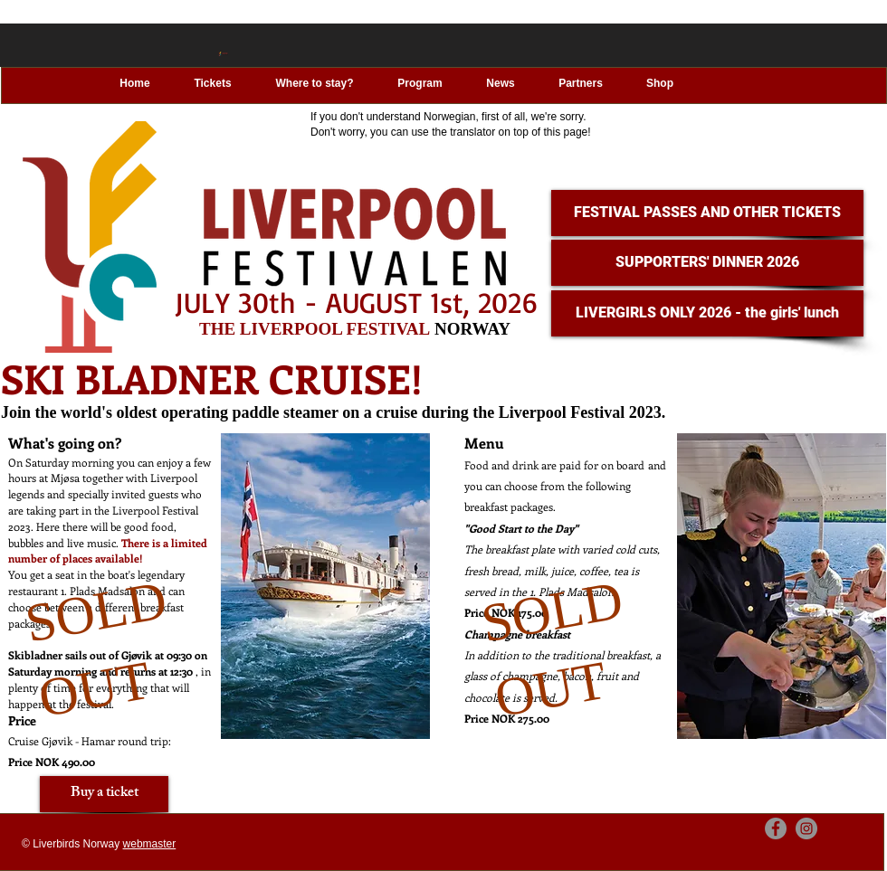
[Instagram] (806, 828)
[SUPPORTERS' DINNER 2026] (707, 263)
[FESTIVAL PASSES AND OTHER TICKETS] (707, 213)
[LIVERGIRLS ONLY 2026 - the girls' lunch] (707, 313)
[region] (215, 607)
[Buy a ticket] (104, 794)
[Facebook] (776, 828)
